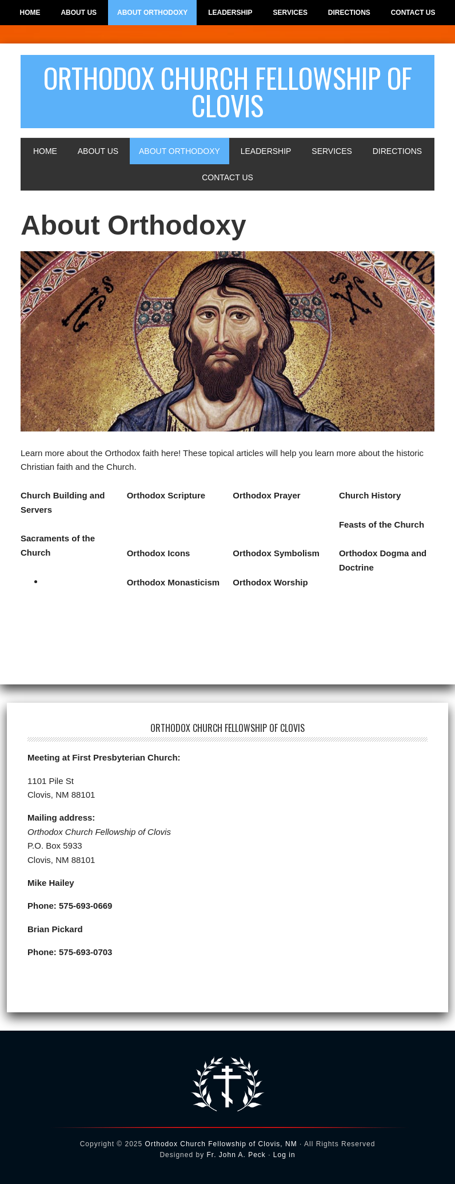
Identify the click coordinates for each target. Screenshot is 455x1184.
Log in (284, 1155)
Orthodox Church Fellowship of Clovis (227, 91)
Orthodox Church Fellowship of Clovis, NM (221, 1144)
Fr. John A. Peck (235, 1155)
